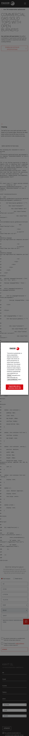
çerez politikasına (12, 379)
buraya (9, 375)
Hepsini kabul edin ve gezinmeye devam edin (14, 387)
